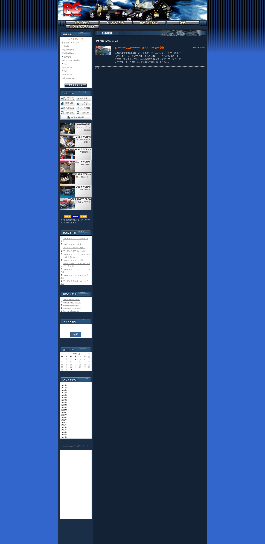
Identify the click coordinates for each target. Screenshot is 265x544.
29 (62, 370)
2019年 (63, 403)
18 (75, 364)
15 (62, 364)
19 (80, 364)
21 (89, 364)
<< (62, 354)
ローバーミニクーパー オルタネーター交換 (139, 47)
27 (85, 367)
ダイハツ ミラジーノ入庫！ (74, 248)
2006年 (63, 435)
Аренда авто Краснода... (72, 308)
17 (71, 364)
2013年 (63, 417)
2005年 (63, 437)
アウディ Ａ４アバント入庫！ (75, 251)
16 (66, 364)
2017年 (63, 408)
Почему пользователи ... (72, 305)
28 (89, 367)
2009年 (63, 427)
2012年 (63, 420)
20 (85, 364)
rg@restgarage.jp (68, 78)
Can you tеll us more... (71, 311)
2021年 (63, 398)
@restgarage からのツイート (76, 446)
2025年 (63, 388)
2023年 (63, 393)
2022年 (63, 395)
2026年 (63, 385)
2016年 (63, 410)
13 (85, 362)
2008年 (63, 430)
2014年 (63, 415)
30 (66, 370)
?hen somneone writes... (71, 300)
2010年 (63, 425)
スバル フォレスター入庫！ (74, 260)
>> (89, 354)
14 (89, 362)
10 (71, 362)
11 (76, 362)
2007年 (63, 432)
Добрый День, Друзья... (72, 302)
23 (66, 367)
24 (71, 367)
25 (75, 367)
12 (80, 362)
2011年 (63, 422)
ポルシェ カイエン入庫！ (73, 244)
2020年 (63, 400)
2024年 (63, 390)
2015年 (63, 412)
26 (80, 367)
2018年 (63, 405)
